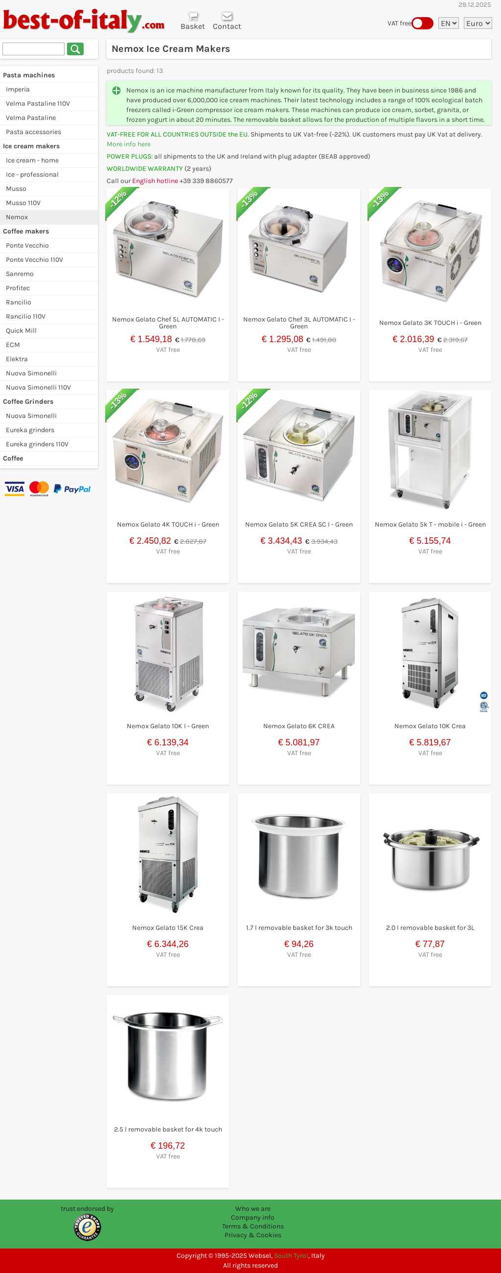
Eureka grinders (30, 430)
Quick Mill (21, 330)
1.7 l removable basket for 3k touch (299, 928)
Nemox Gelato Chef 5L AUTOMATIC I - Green (168, 322)
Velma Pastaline (31, 118)
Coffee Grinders (28, 401)
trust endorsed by (87, 1208)
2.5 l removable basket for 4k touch (168, 1129)
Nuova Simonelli (31, 373)
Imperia (18, 89)
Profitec (18, 288)
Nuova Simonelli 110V (38, 387)
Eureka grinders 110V (37, 444)
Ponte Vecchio (27, 245)
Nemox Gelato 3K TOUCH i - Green (430, 323)
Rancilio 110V (26, 316)
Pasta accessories (33, 132)
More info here (129, 144)
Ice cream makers (31, 146)
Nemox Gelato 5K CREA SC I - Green (299, 524)
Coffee (13, 458)
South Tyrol (291, 1255)
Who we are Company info (252, 1213)
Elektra (17, 359)
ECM (13, 345)
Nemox (17, 217)
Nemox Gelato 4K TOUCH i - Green (168, 524)
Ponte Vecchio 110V (34, 259)
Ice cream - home (32, 160)
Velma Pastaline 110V (38, 103)
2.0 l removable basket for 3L (430, 928)
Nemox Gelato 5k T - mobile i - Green (430, 524)
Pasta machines (29, 75)
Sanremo (20, 274)
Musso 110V (23, 203)
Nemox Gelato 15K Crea (168, 928)
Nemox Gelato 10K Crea (430, 726)
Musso (16, 189)
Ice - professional (32, 174)
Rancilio (18, 302)
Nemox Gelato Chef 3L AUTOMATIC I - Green (299, 322)
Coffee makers (26, 231)
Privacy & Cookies (253, 1235)
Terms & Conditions (253, 1226)
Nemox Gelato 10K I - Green (168, 726)
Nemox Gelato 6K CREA (299, 726)
